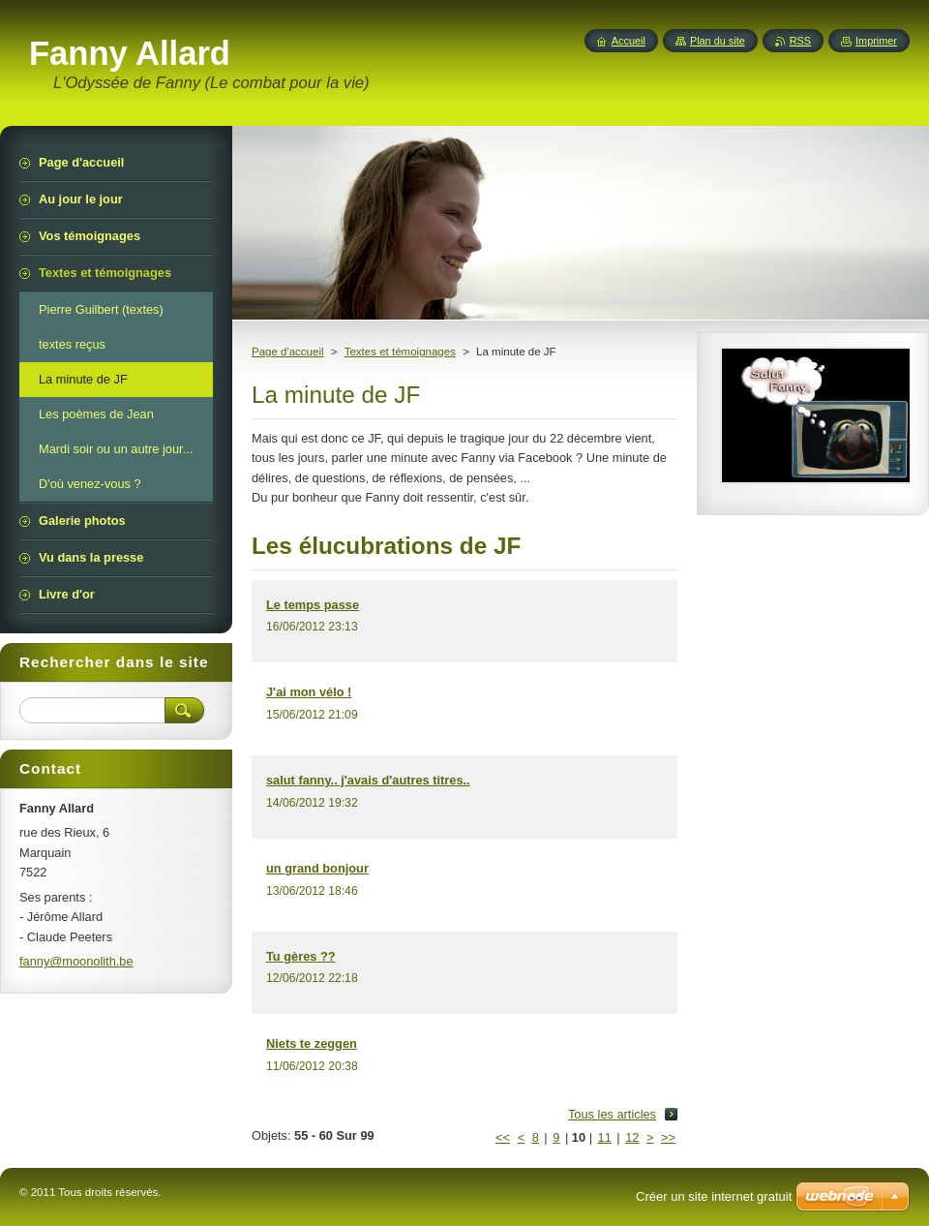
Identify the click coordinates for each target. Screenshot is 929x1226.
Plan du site (717, 40)
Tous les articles (612, 1114)
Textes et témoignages (400, 351)
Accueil (628, 40)
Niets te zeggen (311, 1043)
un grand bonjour (317, 868)
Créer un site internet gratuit (714, 1196)
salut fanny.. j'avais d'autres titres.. (368, 780)
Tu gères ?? (301, 956)
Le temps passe (312, 605)
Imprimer (876, 40)
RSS (800, 40)
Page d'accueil (288, 351)
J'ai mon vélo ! (308, 692)
